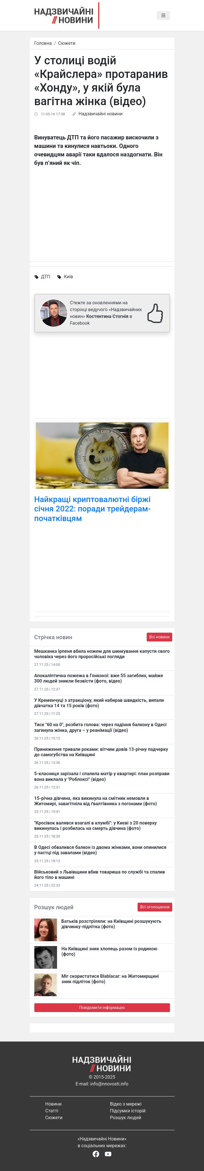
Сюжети (66, 43)
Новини (53, 1104)
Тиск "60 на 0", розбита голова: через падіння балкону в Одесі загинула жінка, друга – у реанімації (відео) (100, 727)
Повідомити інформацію (102, 1007)
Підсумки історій (128, 1110)
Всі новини (159, 637)
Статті (51, 1110)
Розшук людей (125, 1117)
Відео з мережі (126, 1104)
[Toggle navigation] (163, 15)
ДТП (45, 276)
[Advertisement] (102, 376)
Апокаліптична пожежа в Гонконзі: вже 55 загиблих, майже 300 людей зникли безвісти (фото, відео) (98, 678)
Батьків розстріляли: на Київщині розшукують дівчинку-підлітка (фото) (111, 924)
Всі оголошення (154, 907)
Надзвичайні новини (101, 113)
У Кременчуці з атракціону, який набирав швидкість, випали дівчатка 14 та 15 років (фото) (99, 703)
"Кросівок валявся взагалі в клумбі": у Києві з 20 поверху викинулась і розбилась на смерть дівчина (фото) (95, 825)
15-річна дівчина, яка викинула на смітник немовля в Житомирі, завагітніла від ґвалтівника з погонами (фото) (95, 801)
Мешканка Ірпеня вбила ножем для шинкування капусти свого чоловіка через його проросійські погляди (102, 654)
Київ (68, 276)
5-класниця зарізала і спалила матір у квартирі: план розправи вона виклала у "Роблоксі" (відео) (102, 776)
